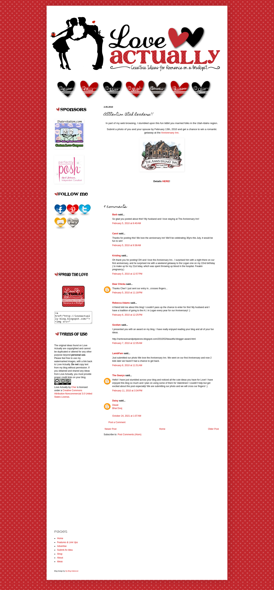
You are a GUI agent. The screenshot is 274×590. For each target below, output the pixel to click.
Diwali (115, 405)
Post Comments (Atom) (129, 434)
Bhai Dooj (117, 408)
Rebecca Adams (121, 303)
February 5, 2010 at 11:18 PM (127, 292)
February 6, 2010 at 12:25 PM (127, 315)
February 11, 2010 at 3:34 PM (127, 390)
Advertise (62, 548)
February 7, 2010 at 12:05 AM (127, 343)
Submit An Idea (64, 552)
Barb (114, 214)
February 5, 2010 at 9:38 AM (126, 245)
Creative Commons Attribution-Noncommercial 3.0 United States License (73, 395)
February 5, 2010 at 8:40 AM (126, 223)
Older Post (213, 429)
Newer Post (110, 429)
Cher (73, 389)
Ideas (60, 563)
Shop (59, 556)
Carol (115, 233)
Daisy (115, 400)
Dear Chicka (118, 284)
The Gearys (118, 375)
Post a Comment (116, 422)
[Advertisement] (69, 463)
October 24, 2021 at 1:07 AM (126, 416)
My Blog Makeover (71, 573)
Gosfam (116, 325)
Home (162, 429)
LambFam (117, 353)
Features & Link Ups (67, 544)
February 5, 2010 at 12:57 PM (127, 273)
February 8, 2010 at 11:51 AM (127, 365)
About (60, 560)
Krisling (116, 255)
